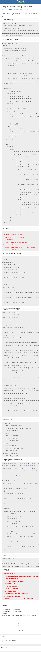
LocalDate (13, 272)
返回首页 (20, 630)
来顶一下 (20, 625)
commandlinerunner (28, 466)
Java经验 (9, 9)
